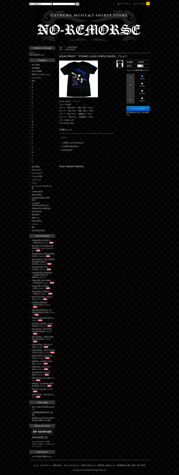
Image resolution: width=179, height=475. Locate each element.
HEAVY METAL (70, 49)
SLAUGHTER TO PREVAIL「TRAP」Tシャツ (41, 287)
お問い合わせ (57, 465)
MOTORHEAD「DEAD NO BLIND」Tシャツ (41, 373)
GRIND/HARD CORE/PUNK (41, 208)
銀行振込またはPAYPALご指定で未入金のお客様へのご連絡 (43, 419)
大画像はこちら (65, 129)
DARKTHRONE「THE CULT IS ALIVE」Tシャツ (42, 345)
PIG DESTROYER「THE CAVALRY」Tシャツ (41, 268)
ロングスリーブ (37, 173)
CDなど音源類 (37, 71)
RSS (138, 465)
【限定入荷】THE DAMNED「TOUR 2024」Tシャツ (43, 281)
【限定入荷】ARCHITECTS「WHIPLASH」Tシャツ (43, 241)
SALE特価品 (36, 68)
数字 (33, 81)
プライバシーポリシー (71, 465)
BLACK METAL (37, 211)
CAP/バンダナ (37, 170)
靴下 (33, 227)
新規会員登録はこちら (37, 54)
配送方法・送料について (106, 465)
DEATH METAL (37, 194)
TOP (60, 47)
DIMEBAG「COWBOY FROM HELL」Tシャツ (42, 362)
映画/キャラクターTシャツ (41, 74)
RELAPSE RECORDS (38, 230)
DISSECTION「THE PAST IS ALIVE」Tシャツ (41, 368)
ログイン (32, 52)
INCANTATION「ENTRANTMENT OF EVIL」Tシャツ (43, 255)
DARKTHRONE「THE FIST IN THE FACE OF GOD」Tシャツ (43, 351)
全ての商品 (36, 64)
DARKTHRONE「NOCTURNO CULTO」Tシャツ (42, 356)
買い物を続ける (67, 150)
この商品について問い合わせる (72, 142)
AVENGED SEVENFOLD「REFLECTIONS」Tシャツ (41, 304)
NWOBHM (35, 214)
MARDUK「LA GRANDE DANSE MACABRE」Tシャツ (43, 384)
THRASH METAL (37, 191)
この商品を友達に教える (70, 146)
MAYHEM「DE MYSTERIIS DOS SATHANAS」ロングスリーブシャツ (43, 248)
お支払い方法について (88, 465)
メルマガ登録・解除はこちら (42, 456)
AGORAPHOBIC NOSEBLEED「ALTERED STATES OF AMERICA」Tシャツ (42, 274)
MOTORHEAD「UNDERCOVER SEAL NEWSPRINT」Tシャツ (42, 339)
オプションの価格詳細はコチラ (137, 70)
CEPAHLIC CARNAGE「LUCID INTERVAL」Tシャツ (42, 324)
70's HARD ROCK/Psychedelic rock (40, 204)
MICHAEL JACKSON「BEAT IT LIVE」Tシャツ (42, 298)
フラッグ (35, 224)
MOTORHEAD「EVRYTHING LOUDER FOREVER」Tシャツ (42, 331)
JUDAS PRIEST (72, 47)
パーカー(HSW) (37, 176)
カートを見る (143, 3)
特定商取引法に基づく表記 (126, 465)
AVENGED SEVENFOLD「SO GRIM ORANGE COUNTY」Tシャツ (43, 312)
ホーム (36, 465)
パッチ (34, 182)
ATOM (143, 465)
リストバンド (36, 179)
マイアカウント (125, 3)
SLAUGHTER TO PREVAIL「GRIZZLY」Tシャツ (42, 292)
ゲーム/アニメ (37, 77)
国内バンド (36, 217)
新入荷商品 (36, 166)
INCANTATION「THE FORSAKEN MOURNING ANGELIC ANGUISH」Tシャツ (43, 261)
